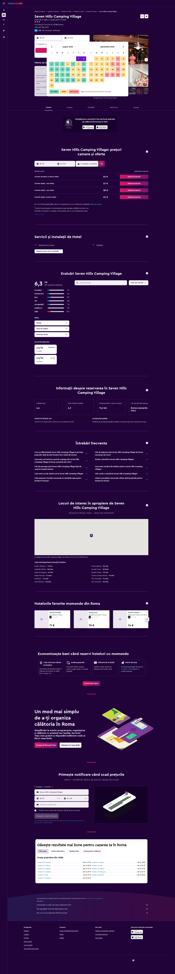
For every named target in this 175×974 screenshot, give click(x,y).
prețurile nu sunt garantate (94, 898)
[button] (3, 3)
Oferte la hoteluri (39, 11)
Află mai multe (96, 204)
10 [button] (52, 69)
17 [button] (51, 75)
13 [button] (68, 69)
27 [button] (68, 80)
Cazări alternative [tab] (58, 851)
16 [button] (84, 69)
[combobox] (64, 792)
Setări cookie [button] (39, 214)
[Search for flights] (4, 10)
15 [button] (78, 69)
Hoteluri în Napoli (98, 869)
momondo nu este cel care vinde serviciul (92, 905)
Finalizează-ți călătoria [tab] (92, 851)
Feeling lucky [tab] (74, 851)
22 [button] (78, 75)
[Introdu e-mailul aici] (64, 804)
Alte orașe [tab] (43, 851)
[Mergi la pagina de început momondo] (15, 3)
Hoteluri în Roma (91, 11)
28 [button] (73, 80)
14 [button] (73, 69)
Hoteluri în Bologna (99, 872)
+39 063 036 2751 (41, 27)
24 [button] (52, 80)
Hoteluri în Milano (98, 862)
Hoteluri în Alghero (44, 869)
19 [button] (62, 75)
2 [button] (83, 59)
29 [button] (78, 80)
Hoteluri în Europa (53, 11)
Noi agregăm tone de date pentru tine (92, 909)
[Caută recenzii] (102, 282)
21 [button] (73, 75)
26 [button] (62, 80)
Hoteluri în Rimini (98, 875)
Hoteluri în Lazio (79, 11)
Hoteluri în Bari (97, 865)
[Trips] (4, 30)
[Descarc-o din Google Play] (88, 127)
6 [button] (67, 64)
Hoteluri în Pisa (43, 875)
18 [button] (57, 75)
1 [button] (78, 59)
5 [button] (62, 64)
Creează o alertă (126, 669)
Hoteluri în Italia (66, 11)
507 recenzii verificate (51, 30)
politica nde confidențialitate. (43, 822)
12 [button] (62, 69)
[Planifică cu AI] (4, 24)
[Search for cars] (4, 19)
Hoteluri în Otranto (44, 878)
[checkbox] (45, 349)
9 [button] (83, 64)
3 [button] (51, 64)
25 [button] (57, 80)
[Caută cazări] (4, 15)
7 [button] (73, 64)
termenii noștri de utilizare (73, 820)
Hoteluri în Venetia (44, 862)
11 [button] (57, 69)
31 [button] (52, 85)
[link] (91, 683)
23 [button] (84, 75)
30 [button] (84, 80)
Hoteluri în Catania (44, 872)
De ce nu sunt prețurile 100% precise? (92, 913)
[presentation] (102, 127)
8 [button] (78, 64)
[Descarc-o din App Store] (102, 127)
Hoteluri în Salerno (44, 865)
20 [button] (68, 75)
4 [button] (57, 64)
